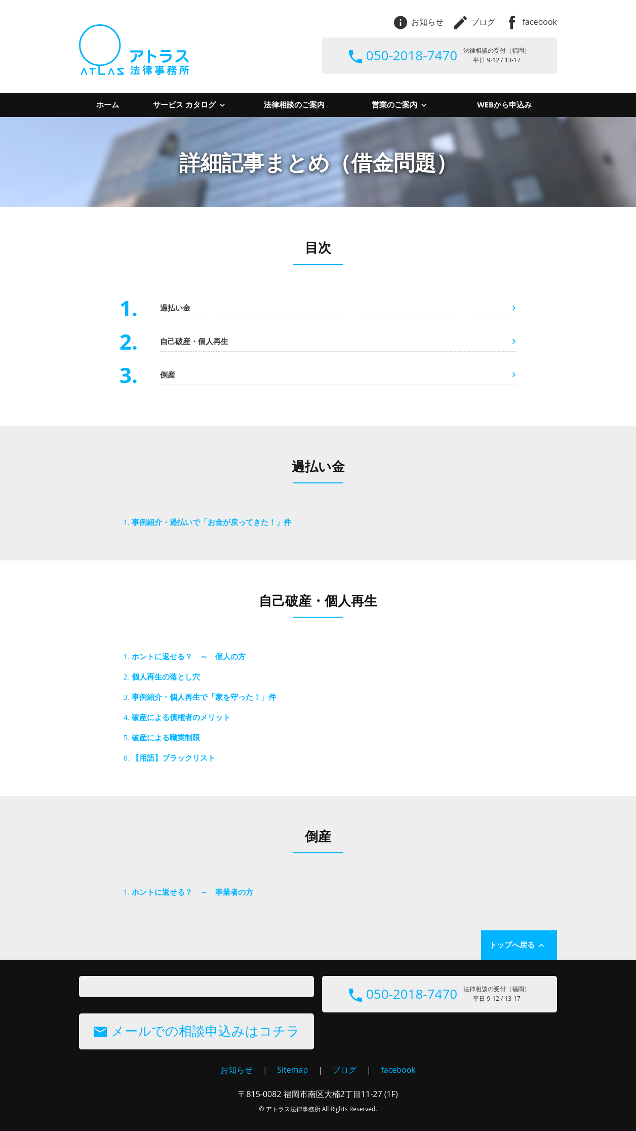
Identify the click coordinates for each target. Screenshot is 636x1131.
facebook (531, 21)
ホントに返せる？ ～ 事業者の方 (192, 892)
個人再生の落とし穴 (166, 676)
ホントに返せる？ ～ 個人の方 (189, 656)
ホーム (107, 104)
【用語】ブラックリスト (173, 757)
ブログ (474, 21)
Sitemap (292, 1069)
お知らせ (419, 21)
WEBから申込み (504, 104)
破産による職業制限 (166, 737)
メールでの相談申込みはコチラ (197, 1031)
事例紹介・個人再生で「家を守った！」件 (204, 697)
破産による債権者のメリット (181, 717)
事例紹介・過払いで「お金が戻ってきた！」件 (211, 522)
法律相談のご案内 (294, 104)
